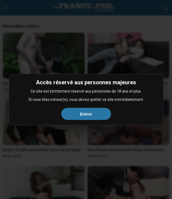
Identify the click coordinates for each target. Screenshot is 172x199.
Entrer (86, 114)
